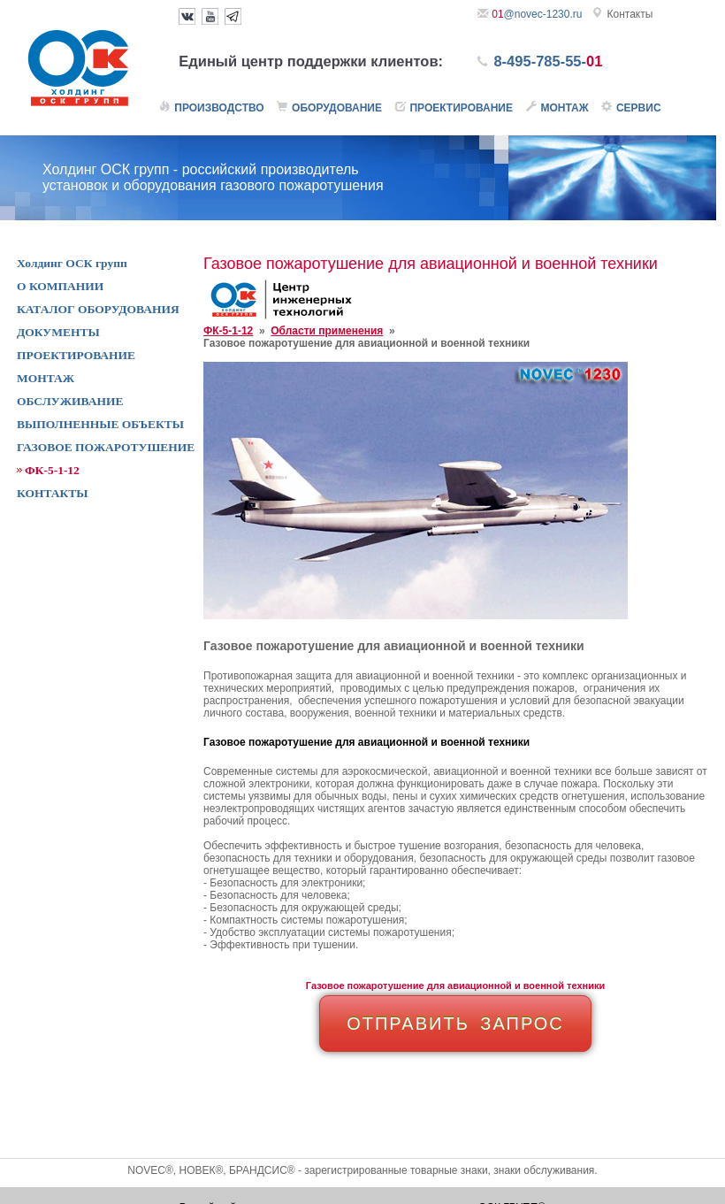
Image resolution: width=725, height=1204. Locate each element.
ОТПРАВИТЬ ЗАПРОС (455, 1023)
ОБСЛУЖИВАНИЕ (70, 401)
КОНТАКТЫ (52, 493)
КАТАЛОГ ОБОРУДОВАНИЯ (98, 309)
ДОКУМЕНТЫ (58, 332)
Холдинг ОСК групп (72, 263)
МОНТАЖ (45, 378)
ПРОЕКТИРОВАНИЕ (76, 355)
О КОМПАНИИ (60, 286)
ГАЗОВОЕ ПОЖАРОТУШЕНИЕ (106, 447)
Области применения (327, 331)
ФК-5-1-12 (228, 331)
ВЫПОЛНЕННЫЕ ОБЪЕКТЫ (100, 424)
